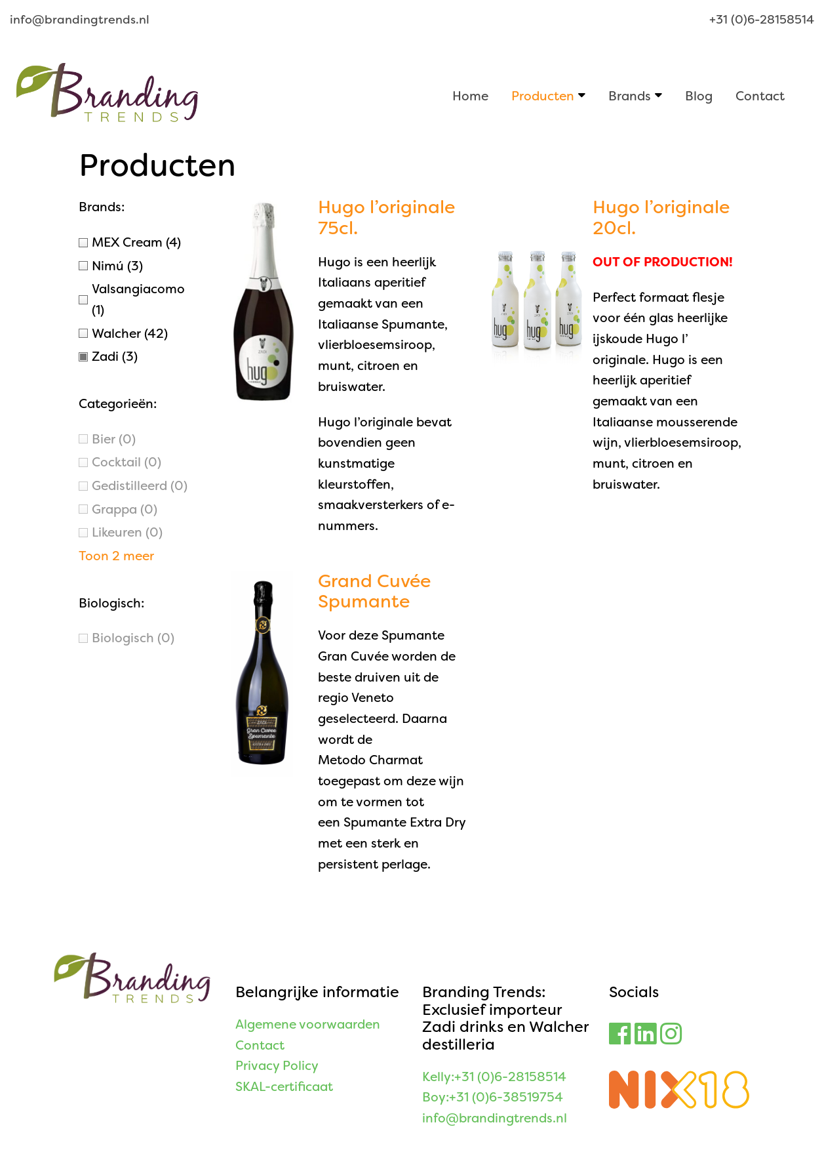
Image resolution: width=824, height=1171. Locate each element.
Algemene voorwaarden (307, 1024)
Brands (629, 95)
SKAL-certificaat (284, 1087)
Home (470, 95)
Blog (699, 95)
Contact (760, 95)
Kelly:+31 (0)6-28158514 (494, 1077)
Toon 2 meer (116, 556)
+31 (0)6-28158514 (761, 20)
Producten (542, 95)
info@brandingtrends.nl (79, 20)
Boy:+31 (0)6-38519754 (492, 1097)
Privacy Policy (277, 1066)
